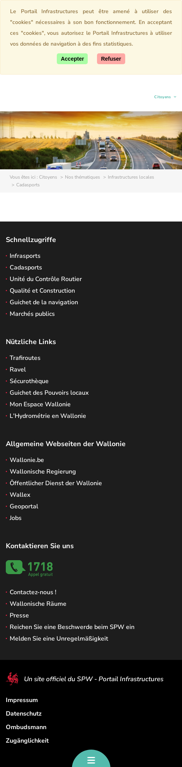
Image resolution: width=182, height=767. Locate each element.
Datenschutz (24, 713)
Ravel (18, 369)
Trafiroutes (25, 358)
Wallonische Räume (38, 604)
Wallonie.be (27, 460)
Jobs (16, 518)
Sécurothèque (29, 381)
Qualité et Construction (42, 291)
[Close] (111, 58)
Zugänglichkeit (27, 740)
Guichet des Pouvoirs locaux (49, 393)
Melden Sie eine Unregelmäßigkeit (59, 639)
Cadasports (26, 267)
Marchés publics (32, 314)
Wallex (20, 495)
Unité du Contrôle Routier (46, 279)
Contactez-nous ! (33, 592)
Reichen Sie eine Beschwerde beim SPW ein (72, 627)
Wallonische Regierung (43, 472)
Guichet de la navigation (44, 302)
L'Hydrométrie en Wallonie (48, 416)
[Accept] (72, 58)
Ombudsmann (26, 727)
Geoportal (24, 506)
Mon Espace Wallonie (40, 404)
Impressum (22, 700)
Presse (19, 615)
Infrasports (25, 256)
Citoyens (163, 98)
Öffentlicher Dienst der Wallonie (56, 483)
